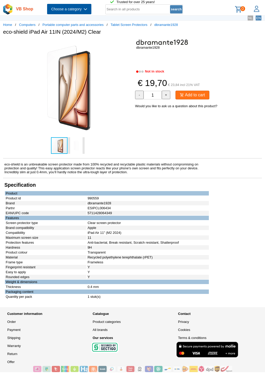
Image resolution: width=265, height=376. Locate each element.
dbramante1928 (166, 25)
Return (12, 354)
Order (11, 322)
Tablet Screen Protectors (129, 25)
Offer (11, 362)
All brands (100, 330)
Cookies (184, 330)
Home (7, 25)
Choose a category (69, 9)
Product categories (107, 322)
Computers (27, 25)
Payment (13, 330)
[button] (128, 44)
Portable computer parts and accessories (73, 25)
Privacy (183, 322)
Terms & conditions (192, 338)
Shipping (13, 338)
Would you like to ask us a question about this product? (176, 106)
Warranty (14, 346)
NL (250, 18)
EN (258, 18)
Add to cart (192, 95)
